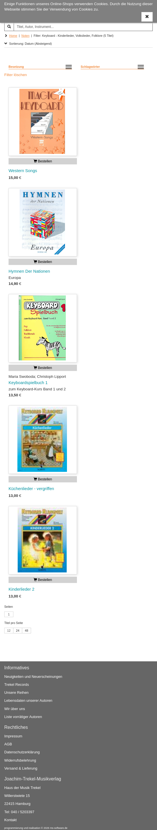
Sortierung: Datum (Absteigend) (28, 43)
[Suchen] (9, 27)
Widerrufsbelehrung (20, 760)
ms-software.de (58, 828)
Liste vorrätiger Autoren (23, 717)
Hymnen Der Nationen (29, 271)
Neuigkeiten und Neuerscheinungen (33, 676)
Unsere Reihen (16, 692)
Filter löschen (15, 75)
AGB (8, 744)
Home (13, 35)
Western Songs (23, 170)
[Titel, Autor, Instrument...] (83, 27)
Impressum (13, 736)
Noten (25, 35)
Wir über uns (14, 709)
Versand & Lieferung (20, 768)
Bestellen (43, 161)
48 (26, 630)
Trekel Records (16, 684)
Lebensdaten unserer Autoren (28, 700)
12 (9, 630)
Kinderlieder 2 (21, 589)
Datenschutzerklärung (22, 752)
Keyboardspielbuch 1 (28, 382)
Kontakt (10, 820)
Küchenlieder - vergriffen (31, 488)
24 (17, 630)
